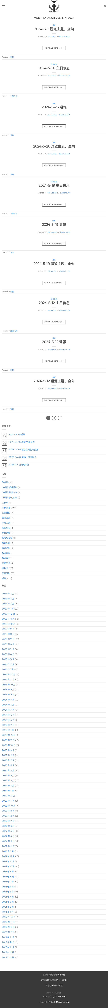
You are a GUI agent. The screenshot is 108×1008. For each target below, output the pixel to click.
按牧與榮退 (7, 538)
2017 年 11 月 (8, 947)
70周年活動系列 (9, 487)
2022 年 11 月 (8, 801)
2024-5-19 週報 (54, 225)
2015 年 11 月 (8, 957)
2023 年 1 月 (8, 791)
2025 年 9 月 (8, 629)
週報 (53, 25)
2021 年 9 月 (8, 871)
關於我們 (50, 993)
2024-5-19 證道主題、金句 (54, 264)
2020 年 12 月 (8, 917)
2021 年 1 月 (7, 912)
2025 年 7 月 (8, 639)
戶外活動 (6, 533)
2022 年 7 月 (8, 821)
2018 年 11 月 (8, 942)
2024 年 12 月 (8, 674)
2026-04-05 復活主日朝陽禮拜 (23, 449)
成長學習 (6, 528)
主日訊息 (54, 64)
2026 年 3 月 (8, 598)
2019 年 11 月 (8, 937)
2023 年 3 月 (8, 780)
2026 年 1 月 (8, 609)
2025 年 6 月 (8, 644)
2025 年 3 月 (8, 659)
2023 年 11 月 (8, 740)
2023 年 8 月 (8, 755)
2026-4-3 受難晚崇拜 (19, 465)
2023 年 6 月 (8, 765)
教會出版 (6, 543)
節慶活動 (6, 573)
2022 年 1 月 (8, 851)
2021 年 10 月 (8, 866)
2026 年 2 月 (8, 604)
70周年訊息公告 (9, 497)
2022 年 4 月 (8, 836)
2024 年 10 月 (8, 684)
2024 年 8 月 (8, 695)
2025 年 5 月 (8, 649)
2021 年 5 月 (8, 892)
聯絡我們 (58, 993)
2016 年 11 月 (8, 952)
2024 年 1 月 (8, 730)
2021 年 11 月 (8, 861)
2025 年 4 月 (8, 654)
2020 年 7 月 (8, 932)
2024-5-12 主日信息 (54, 303)
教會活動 (6, 548)
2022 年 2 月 (8, 846)
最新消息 (6, 563)
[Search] (105, 6)
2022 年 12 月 (8, 795)
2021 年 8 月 (8, 876)
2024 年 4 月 (8, 715)
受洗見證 (6, 518)
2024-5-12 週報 (54, 342)
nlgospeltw (64, 36)
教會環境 (6, 553)
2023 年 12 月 (8, 735)
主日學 (5, 502)
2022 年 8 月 (8, 816)
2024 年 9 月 (8, 689)
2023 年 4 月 (8, 775)
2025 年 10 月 (8, 624)
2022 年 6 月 (8, 826)
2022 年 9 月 (8, 811)
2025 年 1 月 (8, 669)
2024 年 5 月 (8, 710)
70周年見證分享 (9, 492)
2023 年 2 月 (8, 785)
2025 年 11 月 (8, 619)
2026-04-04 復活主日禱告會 (22, 457)
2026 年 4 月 (8, 593)
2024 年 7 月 (8, 700)
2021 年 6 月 (8, 886)
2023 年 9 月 (8, 750)
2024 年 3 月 (8, 720)
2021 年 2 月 (8, 907)
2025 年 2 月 (8, 664)
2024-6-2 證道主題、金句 (54, 29)
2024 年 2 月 (8, 725)
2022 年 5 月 (8, 831)
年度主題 (6, 523)
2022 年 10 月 (8, 806)
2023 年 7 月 (8, 760)
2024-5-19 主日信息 (54, 185)
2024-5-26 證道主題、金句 (54, 146)
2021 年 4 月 (8, 897)
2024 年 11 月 (8, 679)
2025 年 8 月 (8, 634)
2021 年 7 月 (8, 881)
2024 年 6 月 (8, 705)
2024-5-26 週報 (54, 107)
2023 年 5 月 (8, 770)
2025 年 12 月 (8, 614)
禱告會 (5, 568)
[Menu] (3, 6)
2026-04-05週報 (17, 434)
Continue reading (54, 48)
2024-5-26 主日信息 (54, 68)
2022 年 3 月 (8, 841)
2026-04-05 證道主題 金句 (22, 442)
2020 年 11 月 (8, 922)
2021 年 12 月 (8, 856)
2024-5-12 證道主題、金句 (54, 381)
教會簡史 (6, 558)
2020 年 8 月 (8, 927)
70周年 (5, 482)
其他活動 (6, 512)
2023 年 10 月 (8, 745)
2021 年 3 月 (8, 902)
